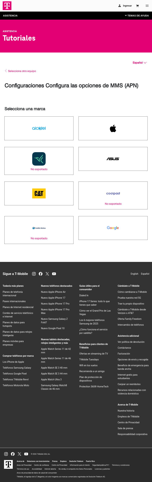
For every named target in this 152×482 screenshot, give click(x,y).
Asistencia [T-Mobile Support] (10, 31)
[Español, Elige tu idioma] (139, 63)
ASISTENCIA (10, 15)
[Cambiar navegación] (139, 15)
